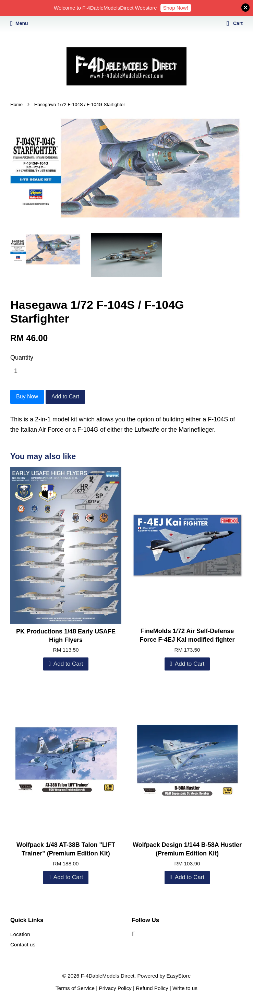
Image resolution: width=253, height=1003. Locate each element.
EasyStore (179, 976)
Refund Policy (152, 988)
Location (20, 934)
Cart (235, 23)
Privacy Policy (115, 988)
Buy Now (27, 396)
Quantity (21, 357)
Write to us (184, 988)
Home (16, 104)
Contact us (22, 944)
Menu (19, 23)
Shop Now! (175, 8)
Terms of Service (75, 988)
